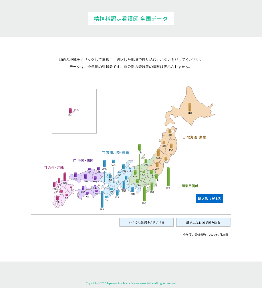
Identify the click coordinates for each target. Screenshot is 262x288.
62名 (144, 203)
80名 (168, 188)
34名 (190, 113)
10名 (164, 146)
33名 (152, 192)
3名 (71, 190)
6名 (67, 198)
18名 (170, 135)
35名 (124, 191)
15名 (83, 192)
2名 (130, 171)
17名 (156, 180)
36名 (65, 183)
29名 (104, 169)
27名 (139, 152)
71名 (102, 209)
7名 (106, 200)
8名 (111, 192)
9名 (144, 175)
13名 (166, 162)
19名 (171, 150)
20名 (133, 194)
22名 (117, 197)
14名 (113, 165)
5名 (119, 175)
